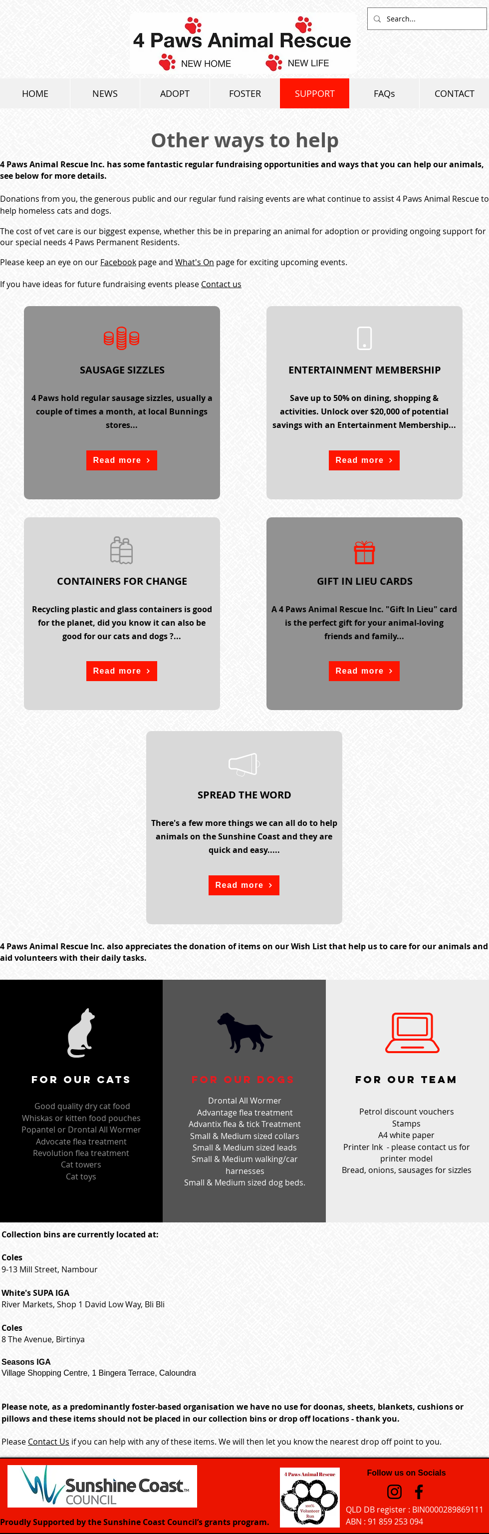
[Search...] (426, 18)
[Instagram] (394, 1492)
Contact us (221, 284)
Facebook (118, 262)
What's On (194, 262)
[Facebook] (419, 1492)
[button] (121, 460)
